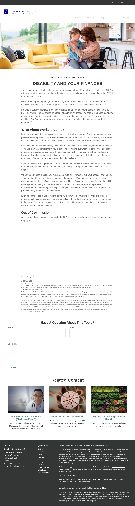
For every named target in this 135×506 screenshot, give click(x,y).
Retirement (42, 448)
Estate (40, 454)
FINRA (111, 479)
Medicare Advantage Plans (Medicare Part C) (26, 417)
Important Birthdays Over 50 (67, 416)
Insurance (42, 456)
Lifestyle (41, 464)
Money (40, 462)
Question (12, 343)
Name (10, 326)
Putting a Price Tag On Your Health (109, 417)
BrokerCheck (104, 445)
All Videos (42, 470)
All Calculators (43, 472)
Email (72, 326)
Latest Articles (43, 467)
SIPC (115, 479)
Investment (42, 451)
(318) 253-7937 (119, 2)
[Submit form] (14, 367)
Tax (39, 459)
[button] (93, 13)
